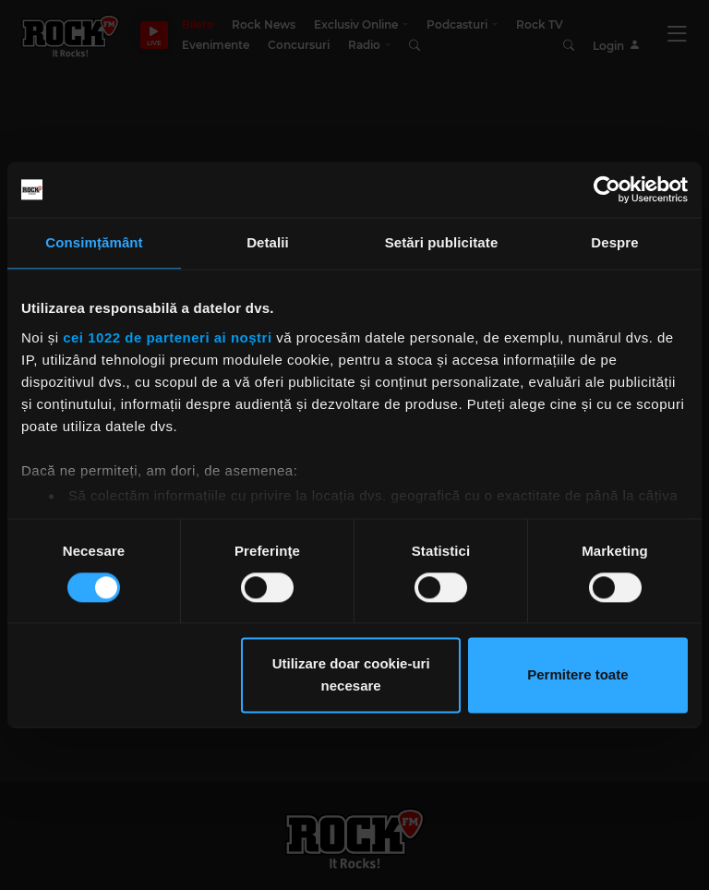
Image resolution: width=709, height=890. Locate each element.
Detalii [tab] (267, 242)
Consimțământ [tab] (93, 242)
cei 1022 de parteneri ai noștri (167, 337)
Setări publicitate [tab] (442, 242)
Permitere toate (577, 675)
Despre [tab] (614, 242)
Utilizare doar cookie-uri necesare (351, 675)
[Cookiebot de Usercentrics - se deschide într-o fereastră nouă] (607, 189)
